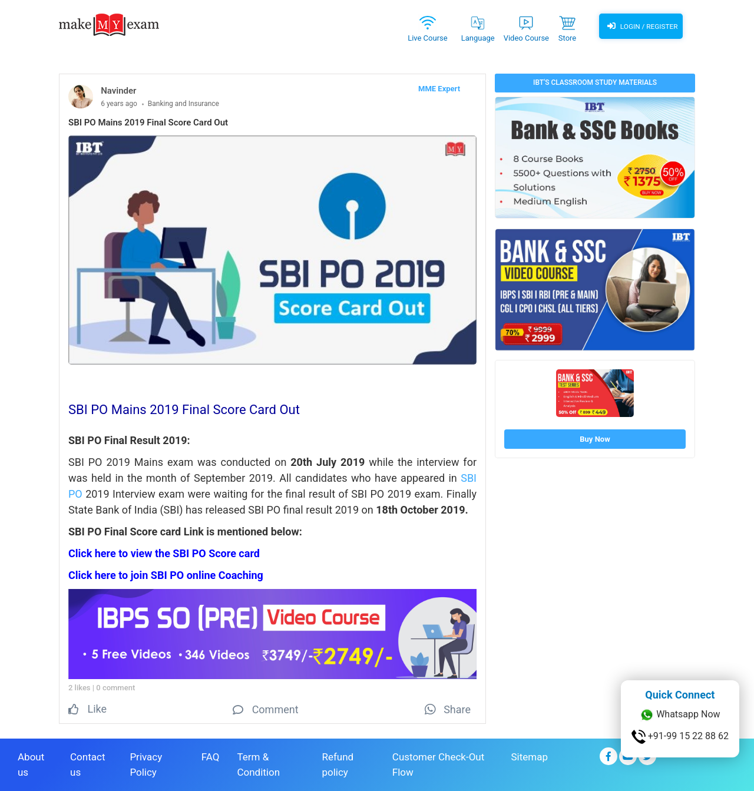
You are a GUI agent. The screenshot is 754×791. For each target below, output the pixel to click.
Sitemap (529, 756)
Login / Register (641, 26)
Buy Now (595, 439)
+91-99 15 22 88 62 (680, 737)
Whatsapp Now (680, 715)
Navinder (118, 90)
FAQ (210, 756)
